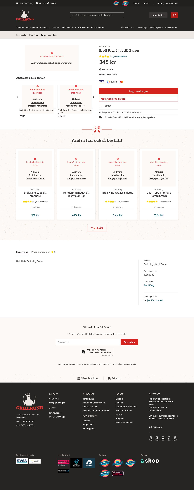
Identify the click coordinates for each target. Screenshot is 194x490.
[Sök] (97, 15)
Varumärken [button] (127, 27)
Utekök (56, 27)
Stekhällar (83, 27)
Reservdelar (97, 27)
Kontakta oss (88, 399)
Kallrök (119, 414)
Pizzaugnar (32, 27)
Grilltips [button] (136, 3)
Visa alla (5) (97, 234)
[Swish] (35, 461)
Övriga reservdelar (48, 35)
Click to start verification (100, 352)
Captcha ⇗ (107, 355)
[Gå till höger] (94, 97)
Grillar (20, 27)
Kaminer (45, 27)
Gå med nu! (130, 342)
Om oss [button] (146, 3)
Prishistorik (106, 69)
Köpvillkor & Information (94, 403)
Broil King (33, 35)
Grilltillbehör (69, 27)
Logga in (120, 399)
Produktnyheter (156, 27)
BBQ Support (88, 428)
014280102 (173, 3)
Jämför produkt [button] (153, 306)
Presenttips (142, 27)
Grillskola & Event (124, 410)
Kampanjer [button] (171, 27)
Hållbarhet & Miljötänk (126, 406)
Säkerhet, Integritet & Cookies (96, 410)
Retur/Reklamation (124, 422)
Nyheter (119, 403)
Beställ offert (158, 15)
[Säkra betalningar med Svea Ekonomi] (22, 461)
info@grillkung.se (57, 403)
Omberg (86, 421)
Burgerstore (88, 424)
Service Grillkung (90, 406)
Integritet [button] (120, 418)
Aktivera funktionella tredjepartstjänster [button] (51, 63)
